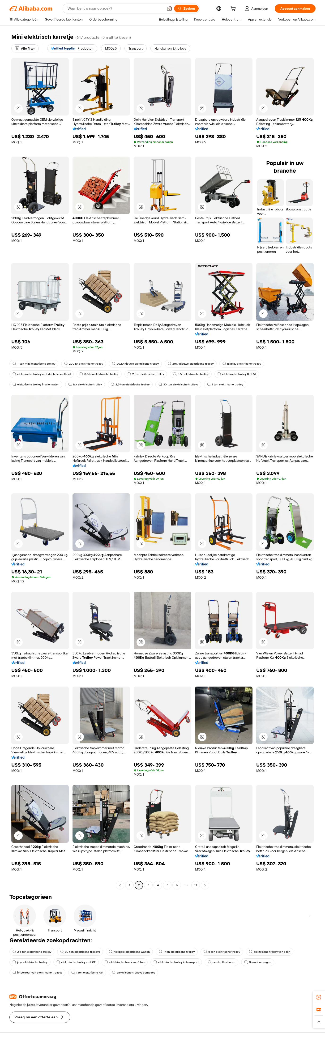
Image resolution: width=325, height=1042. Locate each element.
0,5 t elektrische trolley (191, 374)
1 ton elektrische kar (87, 972)
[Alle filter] (25, 48)
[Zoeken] (186, 8)
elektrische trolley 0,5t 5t (237, 374)
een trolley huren (221, 962)
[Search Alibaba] (115, 8)
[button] (169, 8)
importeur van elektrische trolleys (37, 972)
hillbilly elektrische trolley (241, 364)
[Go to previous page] (120, 885)
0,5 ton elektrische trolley (99, 374)
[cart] (234, 9)
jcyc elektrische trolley (30, 962)
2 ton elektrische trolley (146, 374)
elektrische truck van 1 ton (125, 962)
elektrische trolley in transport (176, 962)
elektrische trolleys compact (133, 972)
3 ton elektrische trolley (222, 952)
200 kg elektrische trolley (83, 364)
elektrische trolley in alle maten (36, 384)
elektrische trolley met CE (76, 962)
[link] (319, 997)
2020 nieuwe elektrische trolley (135, 364)
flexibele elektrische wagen (129, 952)
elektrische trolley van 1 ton (269, 952)
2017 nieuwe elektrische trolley (191, 364)
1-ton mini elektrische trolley (34, 364)
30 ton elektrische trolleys (178, 384)
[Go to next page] (205, 885)
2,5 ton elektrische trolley (130, 384)
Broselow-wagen (257, 962)
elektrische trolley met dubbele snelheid (42, 374)
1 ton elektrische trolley (225, 384)
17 (195, 885)
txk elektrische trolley (85, 384)
